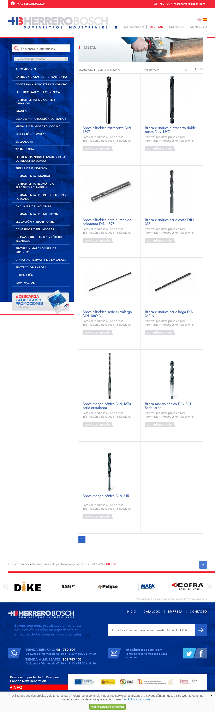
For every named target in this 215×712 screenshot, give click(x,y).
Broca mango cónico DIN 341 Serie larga (168, 405)
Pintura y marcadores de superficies (36, 250)
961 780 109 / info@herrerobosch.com (179, 4)
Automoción (26, 69)
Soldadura (24, 142)
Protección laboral (32, 267)
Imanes (21, 111)
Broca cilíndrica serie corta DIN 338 (169, 221)
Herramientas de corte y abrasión (36, 101)
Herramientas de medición (37, 214)
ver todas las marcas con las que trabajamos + (171, 599)
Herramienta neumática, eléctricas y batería (35, 185)
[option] (28, 586)
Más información (31, 4)
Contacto (198, 27)
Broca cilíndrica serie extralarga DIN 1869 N (107, 313)
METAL (111, 564)
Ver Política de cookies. (138, 699)
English (199, 19)
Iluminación (25, 283)
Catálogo (132, 27)
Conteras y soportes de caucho (42, 84)
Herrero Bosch (58, 23)
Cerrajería (24, 275)
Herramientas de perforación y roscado (41, 197)
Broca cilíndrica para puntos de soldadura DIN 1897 (107, 221)
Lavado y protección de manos (41, 119)
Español (205, 19)
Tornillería (25, 149)
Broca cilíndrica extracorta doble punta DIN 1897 (170, 129)
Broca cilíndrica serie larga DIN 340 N (169, 313)
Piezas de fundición (32, 168)
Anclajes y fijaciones (33, 206)
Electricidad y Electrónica (38, 92)
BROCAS (96, 564)
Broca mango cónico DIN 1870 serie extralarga (107, 405)
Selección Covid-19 (31, 134)
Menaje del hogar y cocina (38, 126)
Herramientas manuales (35, 176)
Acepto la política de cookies (107, 706)
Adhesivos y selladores (35, 229)
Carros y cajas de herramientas (42, 77)
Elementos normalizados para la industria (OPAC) (40, 159)
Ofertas (156, 27)
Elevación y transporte (35, 222)
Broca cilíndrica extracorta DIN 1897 (107, 129)
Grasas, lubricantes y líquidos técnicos (40, 239)
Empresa (176, 27)
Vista (199, 69)
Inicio (25, 564)
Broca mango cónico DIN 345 (106, 496)
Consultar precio (98, 148)
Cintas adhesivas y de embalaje (41, 260)
